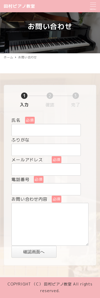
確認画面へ (39, 252)
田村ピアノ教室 (19, 6)
